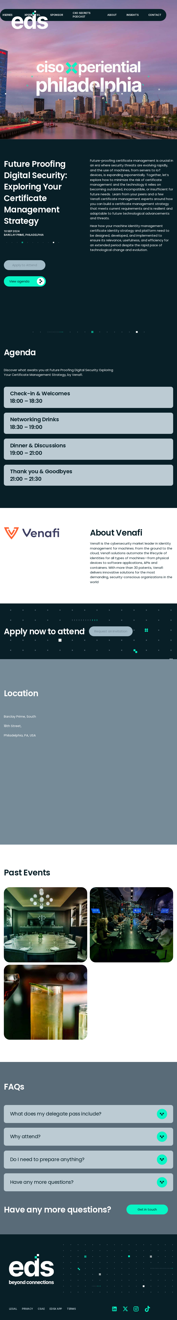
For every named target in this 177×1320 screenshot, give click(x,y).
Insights (132, 14)
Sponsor (56, 14)
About (112, 14)
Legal (13, 1308)
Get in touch (147, 1209)
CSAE (41, 1308)
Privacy (27, 1308)
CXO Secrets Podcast (81, 14)
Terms (71, 1308)
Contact (154, 14)
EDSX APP (56, 1308)
